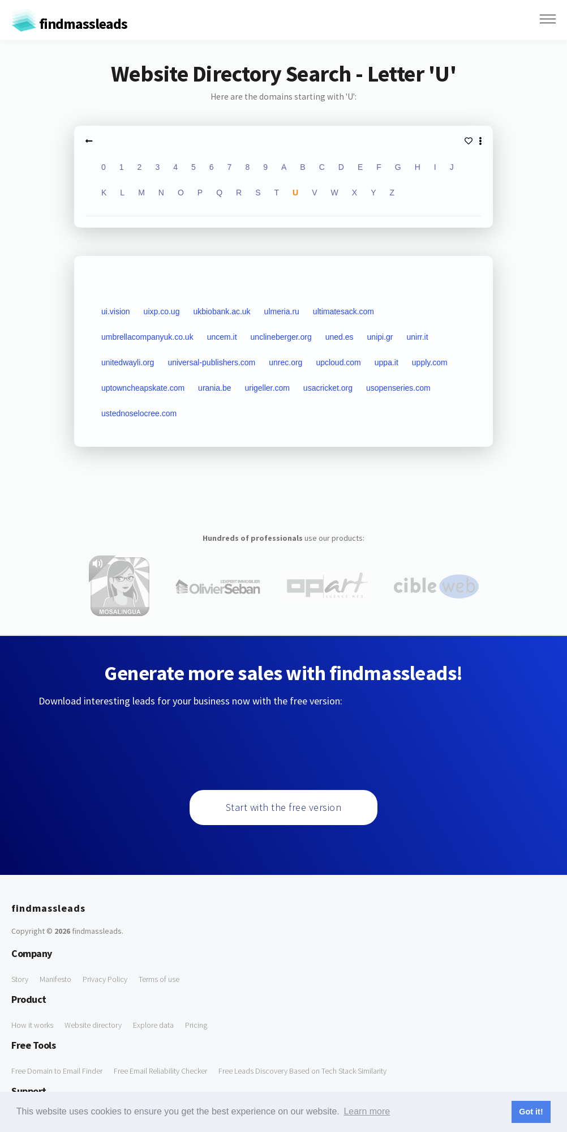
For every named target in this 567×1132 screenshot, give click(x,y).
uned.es (339, 336)
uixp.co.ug (162, 311)
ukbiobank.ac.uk (221, 311)
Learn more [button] (366, 1111)
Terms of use (159, 979)
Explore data (153, 1025)
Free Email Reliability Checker (160, 1071)
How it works (32, 1025)
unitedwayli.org (127, 362)
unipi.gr (380, 336)
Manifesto (55, 979)
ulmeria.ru (281, 311)
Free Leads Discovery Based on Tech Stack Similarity (302, 1071)
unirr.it (417, 336)
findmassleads (69, 23)
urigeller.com (266, 387)
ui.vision (115, 311)
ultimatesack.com (343, 311)
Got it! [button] (531, 1111)
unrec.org (285, 362)
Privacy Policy (105, 979)
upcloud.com (338, 362)
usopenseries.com (398, 387)
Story (19, 979)
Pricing (196, 1025)
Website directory (93, 1025)
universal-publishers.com (211, 362)
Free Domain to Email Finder (56, 1071)
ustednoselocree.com (139, 413)
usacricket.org (328, 387)
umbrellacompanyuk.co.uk (147, 336)
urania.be (214, 387)
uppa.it (386, 362)
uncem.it (222, 336)
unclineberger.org (281, 336)
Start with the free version (284, 807)
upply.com (430, 362)
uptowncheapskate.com (142, 387)
